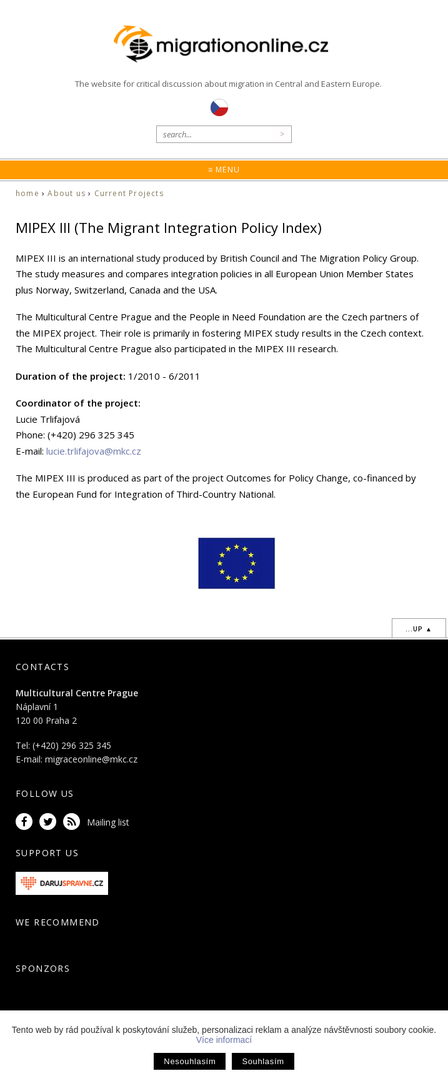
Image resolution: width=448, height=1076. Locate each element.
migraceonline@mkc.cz (91, 759)
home (27, 193)
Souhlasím (263, 1061)
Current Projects (129, 193)
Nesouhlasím (190, 1061)
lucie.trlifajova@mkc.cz (93, 451)
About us (66, 193)
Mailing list (108, 822)
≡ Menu (224, 169)
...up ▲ (419, 628)
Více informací (224, 1040)
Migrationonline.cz (224, 44)
